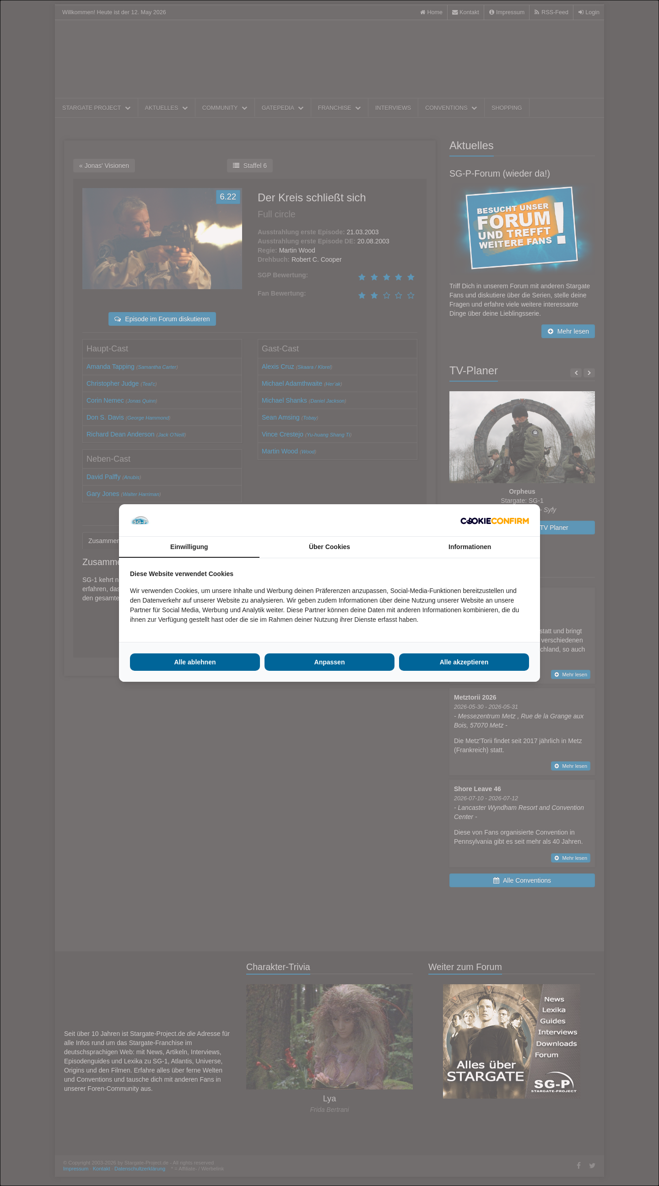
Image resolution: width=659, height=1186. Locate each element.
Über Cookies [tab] (329, 546)
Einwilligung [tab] (189, 546)
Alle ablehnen (195, 662)
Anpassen (329, 662)
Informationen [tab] (469, 546)
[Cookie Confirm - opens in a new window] (494, 520)
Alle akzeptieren (464, 662)
